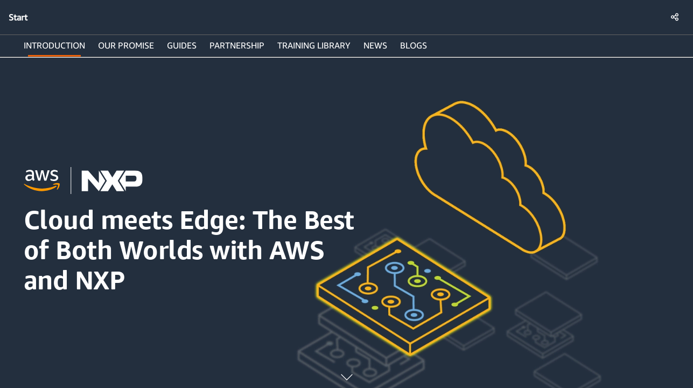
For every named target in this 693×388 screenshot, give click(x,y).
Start (18, 17)
